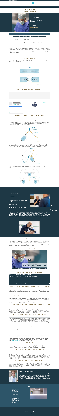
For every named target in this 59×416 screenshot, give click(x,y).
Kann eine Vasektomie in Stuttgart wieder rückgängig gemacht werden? (29, 283)
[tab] (29, 274)
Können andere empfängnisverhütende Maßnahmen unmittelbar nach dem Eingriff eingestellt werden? (29, 276)
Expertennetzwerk (33, 409)
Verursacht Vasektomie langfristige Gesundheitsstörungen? (29, 281)
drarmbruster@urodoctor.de (13, 0)
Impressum (24, 409)
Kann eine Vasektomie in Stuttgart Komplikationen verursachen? (29, 278)
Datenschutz (28, 409)
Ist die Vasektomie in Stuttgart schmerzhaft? (29, 279)
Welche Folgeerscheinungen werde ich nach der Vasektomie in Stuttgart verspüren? (29, 274)
